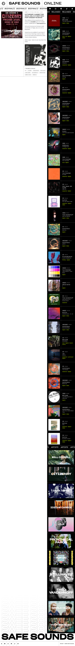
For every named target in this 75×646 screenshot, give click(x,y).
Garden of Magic (28, 74)
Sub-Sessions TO (41, 23)
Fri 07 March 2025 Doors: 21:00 (35, 12)
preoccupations (36, 70)
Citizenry (29, 70)
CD (66, 36)
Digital (63, 23)
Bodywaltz (34, 74)
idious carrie (27, 72)
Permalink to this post (30, 68)
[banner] (37, 3)
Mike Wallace (43, 70)
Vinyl (63, 36)
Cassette (64, 92)
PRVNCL (64, 259)
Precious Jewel (42, 72)
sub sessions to (35, 72)
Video (67, 23)
